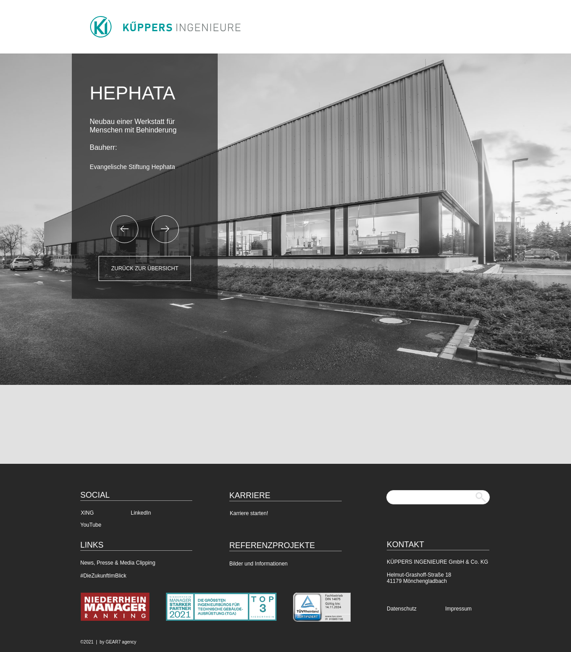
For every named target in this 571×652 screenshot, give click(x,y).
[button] (124, 229)
